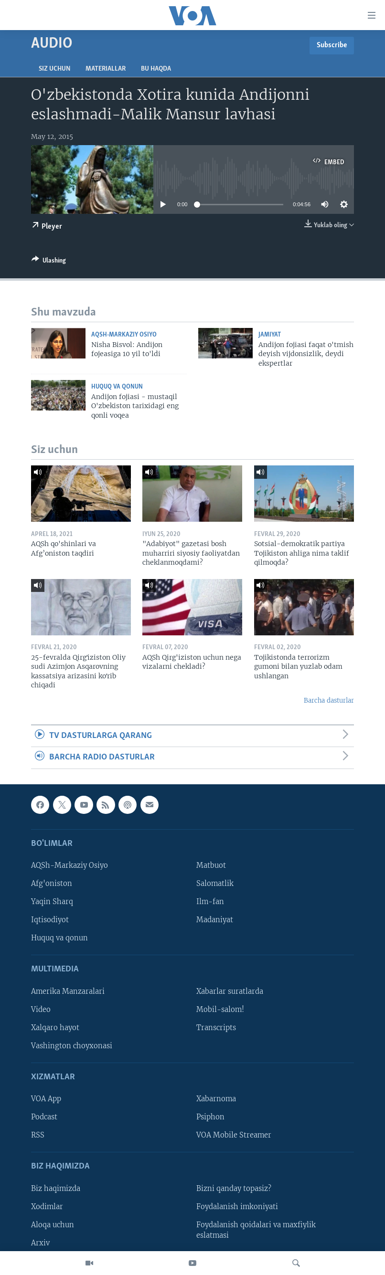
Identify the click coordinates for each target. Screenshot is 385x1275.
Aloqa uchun (52, 1225)
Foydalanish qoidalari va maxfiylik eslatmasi (256, 1230)
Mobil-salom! (220, 1009)
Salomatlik (215, 883)
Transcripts (216, 1027)
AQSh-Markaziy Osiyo (124, 335)
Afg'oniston (51, 883)
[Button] (49, 262)
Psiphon (210, 1117)
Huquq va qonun (117, 387)
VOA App (46, 1099)
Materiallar (106, 69)
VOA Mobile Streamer (233, 1135)
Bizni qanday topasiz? (233, 1188)
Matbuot (211, 865)
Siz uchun (54, 69)
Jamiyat (269, 335)
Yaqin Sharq (52, 901)
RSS (37, 1135)
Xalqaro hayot (55, 1027)
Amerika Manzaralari (68, 991)
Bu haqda (156, 69)
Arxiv (40, 1243)
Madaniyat (214, 920)
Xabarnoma (216, 1099)
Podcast (44, 1117)
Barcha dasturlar (329, 700)
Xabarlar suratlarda (229, 991)
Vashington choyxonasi (71, 1046)
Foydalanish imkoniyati (237, 1206)
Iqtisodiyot (50, 920)
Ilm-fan (210, 901)
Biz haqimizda (55, 1188)
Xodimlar (47, 1206)
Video (41, 1009)
